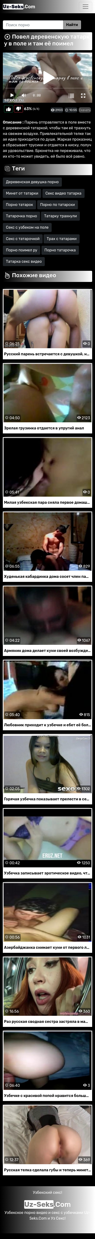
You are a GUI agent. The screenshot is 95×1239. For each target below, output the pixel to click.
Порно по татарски (57, 204)
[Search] (33, 24)
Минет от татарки (22, 193)
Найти (72, 24)
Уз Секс (58, 1218)
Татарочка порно (21, 216)
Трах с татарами (62, 238)
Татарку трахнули (60, 216)
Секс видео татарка (63, 193)
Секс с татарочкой (23, 238)
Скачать (84, 110)
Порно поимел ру (21, 250)
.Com (19, 6)
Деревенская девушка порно (32, 182)
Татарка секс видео (24, 261)
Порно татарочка (60, 250)
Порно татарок (19, 204)
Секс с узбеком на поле (27, 227)
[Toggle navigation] (85, 6)
